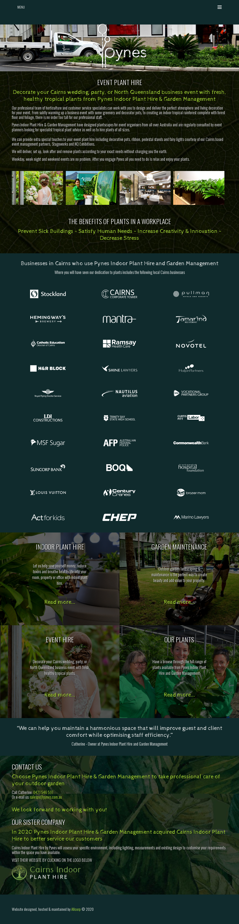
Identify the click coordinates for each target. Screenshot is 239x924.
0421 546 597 (43, 792)
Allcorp (76, 909)
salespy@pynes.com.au (46, 797)
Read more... (59, 602)
